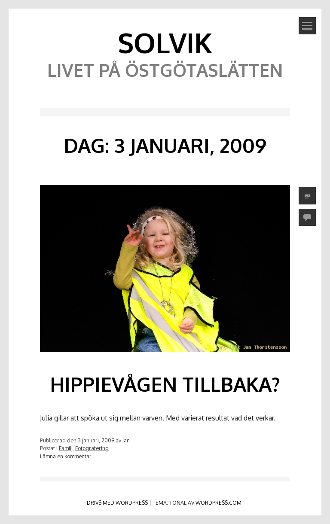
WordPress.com (218, 502)
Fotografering (92, 448)
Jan (126, 440)
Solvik (165, 42)
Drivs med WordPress (117, 502)
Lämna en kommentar (66, 456)
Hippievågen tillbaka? (165, 384)
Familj (66, 448)
